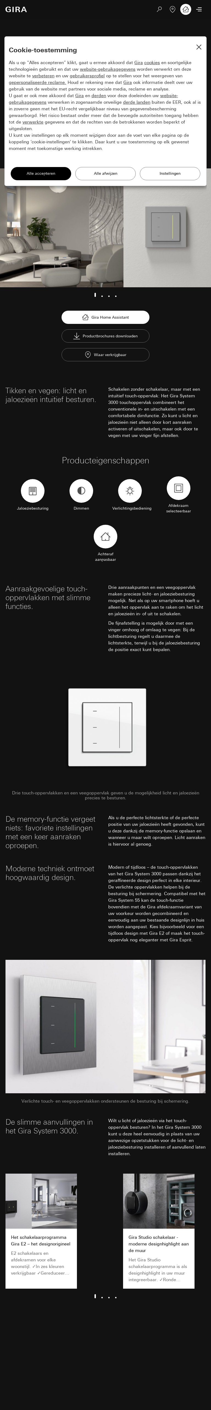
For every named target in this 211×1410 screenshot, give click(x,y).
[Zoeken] (159, 9)
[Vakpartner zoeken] (172, 9)
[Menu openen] (199, 9)
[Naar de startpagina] (16, 9)
